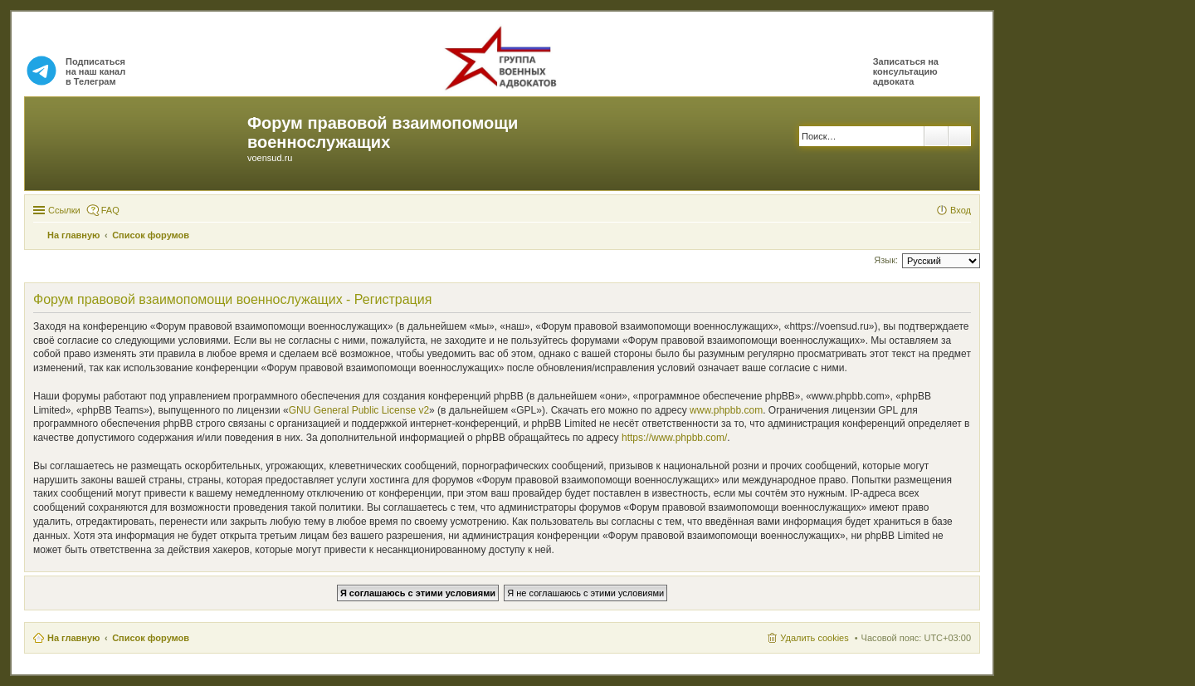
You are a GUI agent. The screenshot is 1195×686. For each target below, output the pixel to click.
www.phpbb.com (726, 410)
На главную (73, 638)
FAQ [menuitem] (110, 210)
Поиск (936, 136)
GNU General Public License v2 (359, 410)
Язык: (886, 260)
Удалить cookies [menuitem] (814, 638)
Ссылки (64, 210)
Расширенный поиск (960, 136)
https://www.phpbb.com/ (674, 437)
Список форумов (150, 638)
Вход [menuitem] (960, 210)
